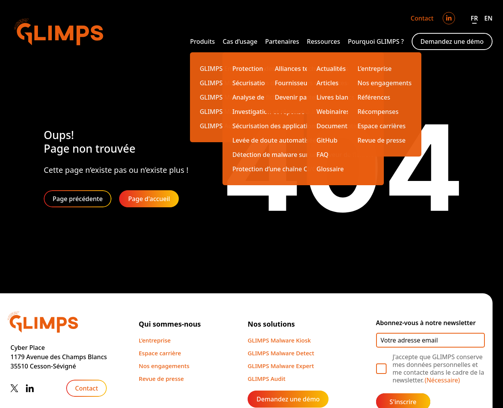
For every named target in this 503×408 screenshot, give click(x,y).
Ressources (323, 41)
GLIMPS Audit (267, 378)
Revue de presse (161, 378)
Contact (422, 18)
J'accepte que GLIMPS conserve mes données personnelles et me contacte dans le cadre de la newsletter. (438, 368)
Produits (202, 41)
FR (474, 18)
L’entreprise (155, 340)
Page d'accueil (149, 199)
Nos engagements (164, 366)
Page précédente (78, 199)
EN (488, 18)
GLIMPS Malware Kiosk (279, 340)
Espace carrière (160, 353)
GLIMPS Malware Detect (281, 353)
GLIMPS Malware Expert (281, 366)
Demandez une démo (452, 41)
